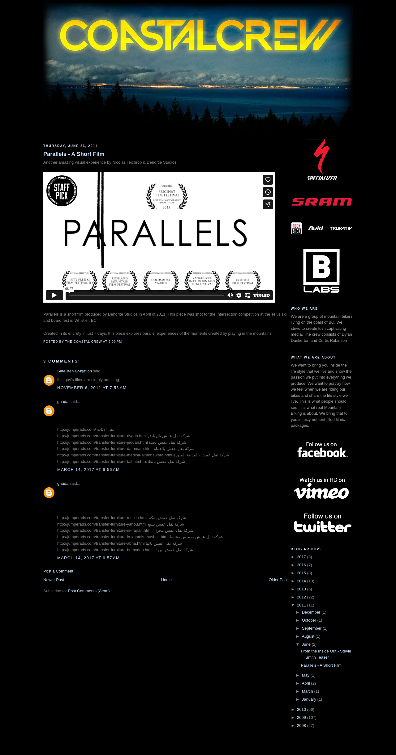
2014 (302, 581)
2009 (302, 717)
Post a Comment (58, 571)
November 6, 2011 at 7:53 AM (92, 387)
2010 (302, 709)
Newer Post (53, 579)
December (312, 612)
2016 (302, 565)
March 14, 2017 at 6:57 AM (88, 558)
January (309, 699)
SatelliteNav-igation (74, 371)
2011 (302, 605)
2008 (302, 725)
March (308, 691)
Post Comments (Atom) (89, 591)
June (307, 644)
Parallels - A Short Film (74, 154)
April (306, 683)
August (309, 636)
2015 (302, 573)
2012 (302, 597)
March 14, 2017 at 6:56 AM (88, 469)
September (312, 628)
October (309, 620)
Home (166, 579)
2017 (302, 557)
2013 (302, 589)
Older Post (278, 579)
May (306, 675)
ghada (62, 401)
